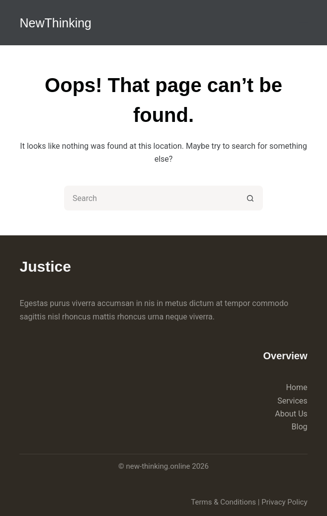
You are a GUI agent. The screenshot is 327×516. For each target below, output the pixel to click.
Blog (300, 426)
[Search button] (250, 198)
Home (296, 387)
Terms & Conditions (223, 502)
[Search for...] (151, 198)
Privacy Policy (284, 502)
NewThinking (55, 23)
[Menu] (303, 22)
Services (292, 401)
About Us (291, 413)
